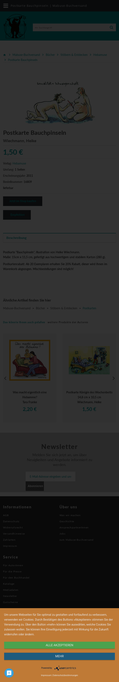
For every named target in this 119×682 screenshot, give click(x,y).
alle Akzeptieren (59, 645)
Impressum (46, 675)
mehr (59, 656)
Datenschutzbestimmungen (65, 675)
